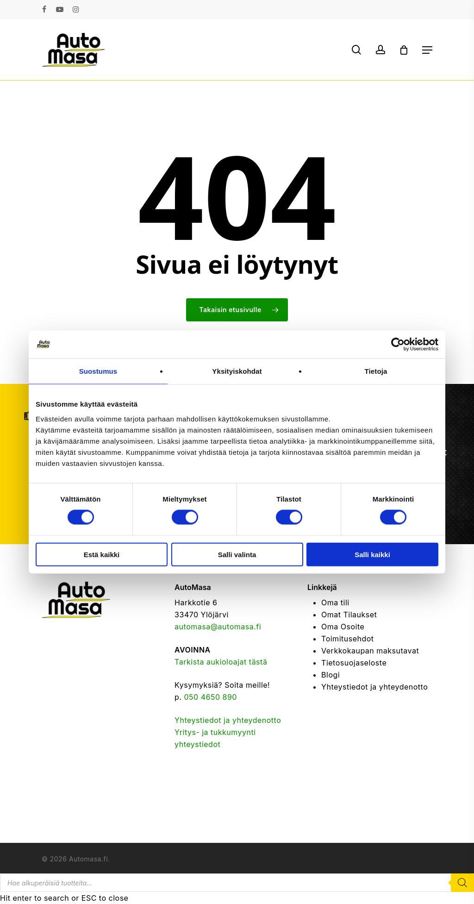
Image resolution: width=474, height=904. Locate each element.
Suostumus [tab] (98, 371)
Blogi (330, 674)
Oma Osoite (342, 626)
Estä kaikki (102, 554)
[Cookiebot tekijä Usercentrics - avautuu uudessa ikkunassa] (397, 345)
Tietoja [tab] (376, 371)
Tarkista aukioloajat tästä (221, 661)
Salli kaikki (372, 554)
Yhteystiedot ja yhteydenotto (228, 720)
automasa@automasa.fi (218, 626)
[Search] (462, 882)
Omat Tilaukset (349, 614)
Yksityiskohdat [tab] (237, 371)
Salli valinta (237, 554)
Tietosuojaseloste (354, 662)
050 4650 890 (210, 697)
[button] (427, 50)
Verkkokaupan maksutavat (370, 650)
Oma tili (335, 602)
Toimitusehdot (347, 638)
